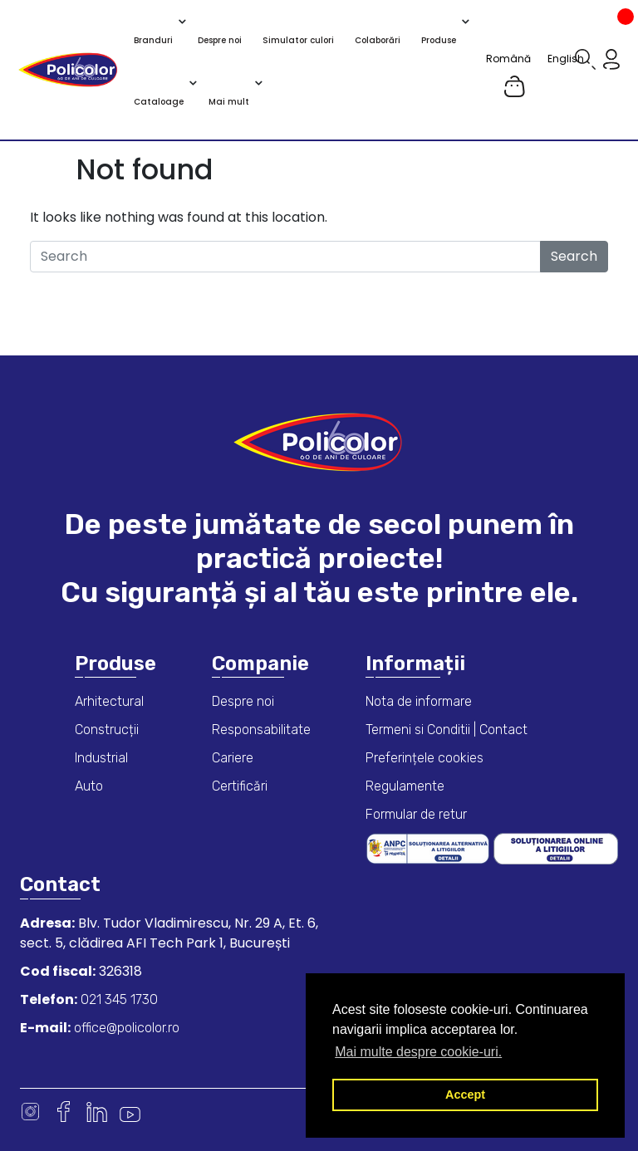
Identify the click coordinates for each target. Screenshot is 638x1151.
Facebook (63, 1111)
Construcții (107, 729)
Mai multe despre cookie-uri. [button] (418, 1052)
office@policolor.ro (125, 1028)
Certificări (239, 786)
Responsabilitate (261, 729)
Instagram (30, 1111)
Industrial (101, 758)
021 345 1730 (117, 999)
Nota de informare (419, 701)
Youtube (130, 1111)
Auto (89, 786)
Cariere (232, 758)
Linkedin (96, 1111)
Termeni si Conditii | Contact (447, 729)
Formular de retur (416, 814)
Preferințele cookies (424, 758)
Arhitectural (109, 701)
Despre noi (243, 701)
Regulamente (405, 786)
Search (574, 256)
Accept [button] (465, 1094)
